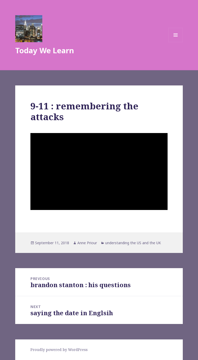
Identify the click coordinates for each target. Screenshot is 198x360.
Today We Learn (44, 50)
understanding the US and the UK (133, 242)
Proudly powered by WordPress (59, 349)
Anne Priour (87, 242)
